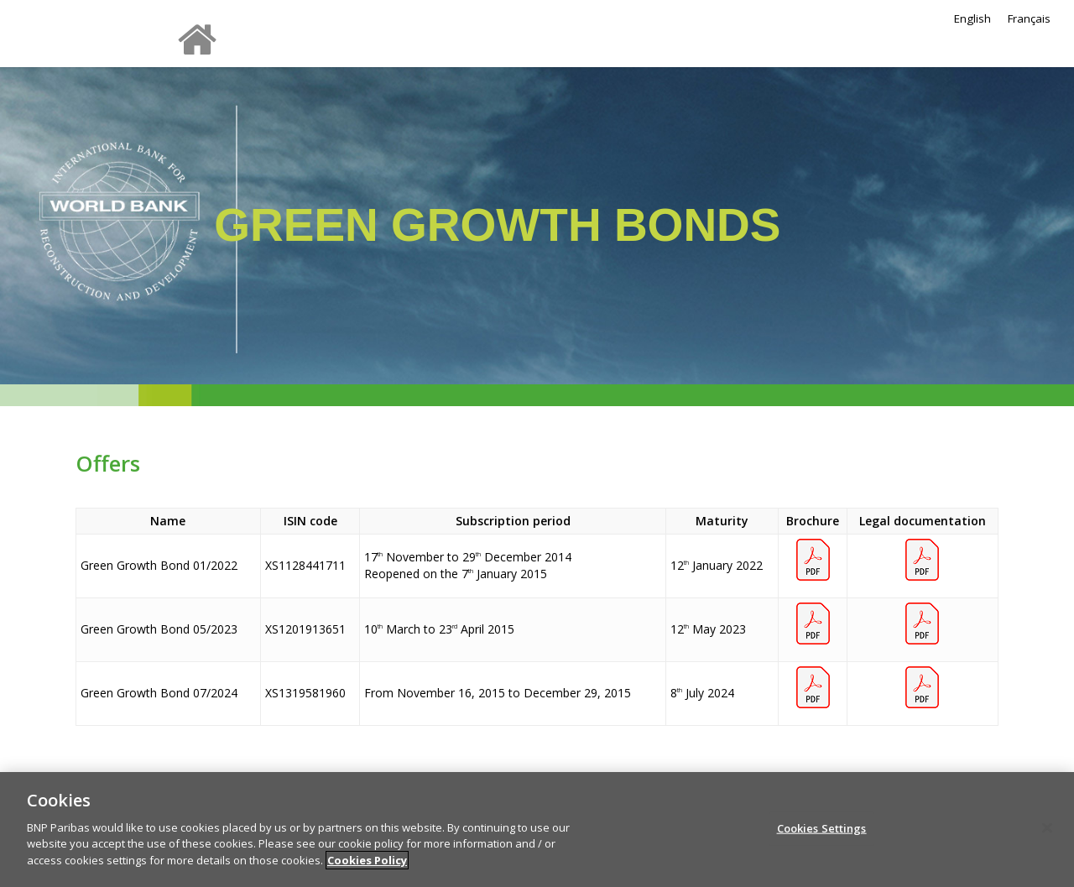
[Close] (1047, 837)
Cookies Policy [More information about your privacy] (367, 869)
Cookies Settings (822, 837)
